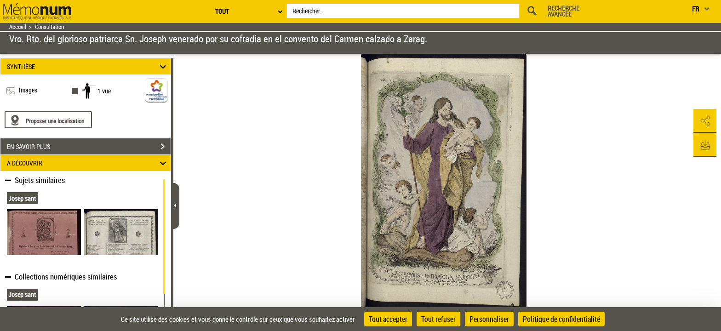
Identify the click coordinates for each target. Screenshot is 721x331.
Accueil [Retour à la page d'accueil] (17, 27)
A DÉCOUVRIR (88, 163)
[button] (704, 121)
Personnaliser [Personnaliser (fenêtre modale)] (489, 319)
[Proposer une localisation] (48, 119)
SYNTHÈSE (88, 66)
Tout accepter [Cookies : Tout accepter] (388, 319)
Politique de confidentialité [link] (561, 319)
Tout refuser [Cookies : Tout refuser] (438, 319)
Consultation (49, 27)
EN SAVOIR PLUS (89, 146)
